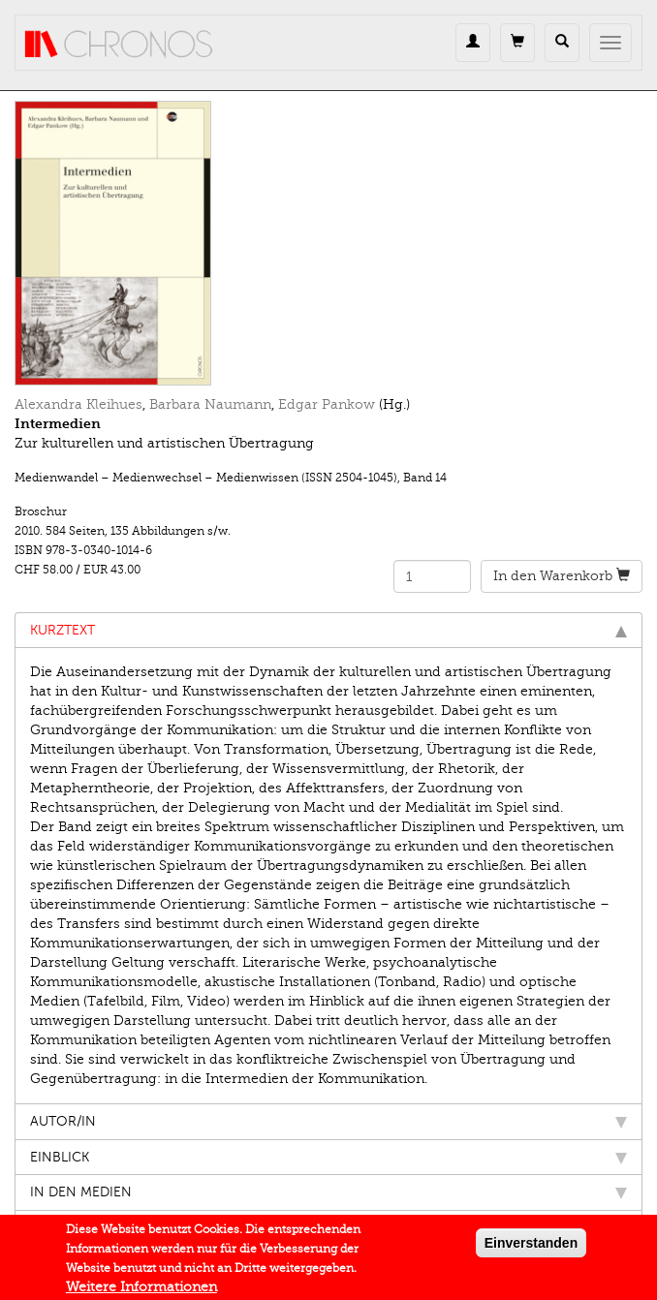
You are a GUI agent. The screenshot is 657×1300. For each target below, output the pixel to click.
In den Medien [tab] (328, 1192)
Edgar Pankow (326, 404)
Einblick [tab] (328, 1157)
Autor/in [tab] (328, 1121)
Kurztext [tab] (328, 630)
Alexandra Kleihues (78, 404)
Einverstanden (531, 1246)
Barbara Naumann (210, 404)
